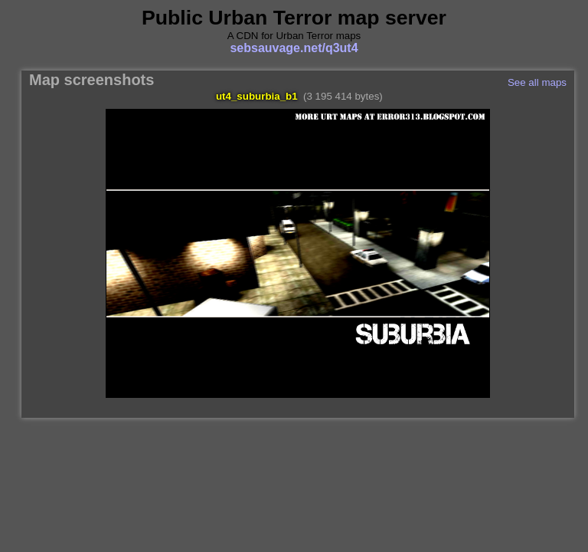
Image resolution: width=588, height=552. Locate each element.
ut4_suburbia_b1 (257, 96)
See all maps (537, 82)
